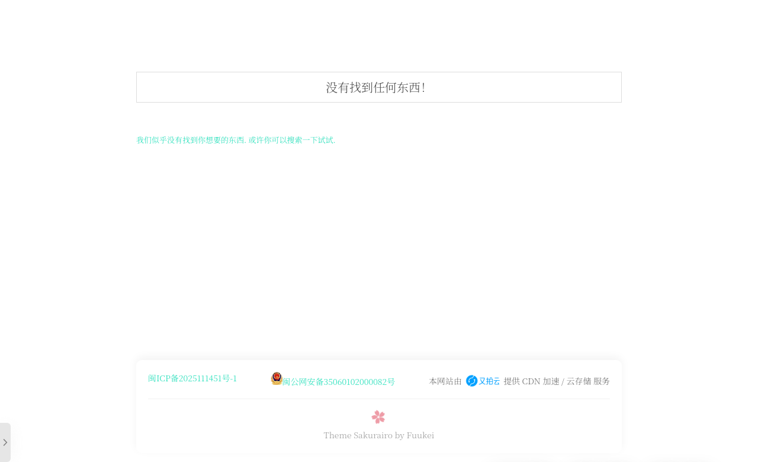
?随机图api (323, 20)
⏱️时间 (411, 20)
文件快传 (459, 20)
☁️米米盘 (232, 20)
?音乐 (276, 20)
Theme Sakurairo (358, 435)
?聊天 (371, 20)
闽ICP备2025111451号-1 (192, 378)
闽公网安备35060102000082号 (339, 381)
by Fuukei (415, 435)
